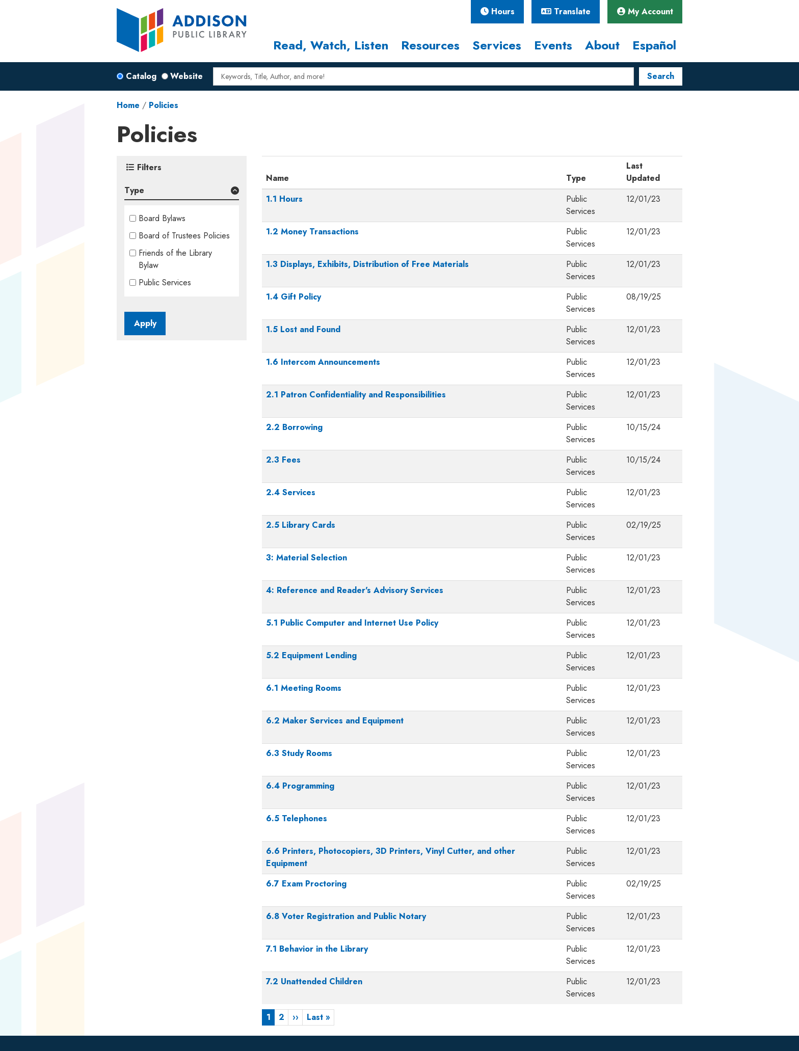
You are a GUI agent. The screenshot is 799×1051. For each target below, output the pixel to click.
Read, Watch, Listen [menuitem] (330, 45)
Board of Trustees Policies (184, 235)
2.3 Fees (283, 460)
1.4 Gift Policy (293, 297)
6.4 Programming (300, 786)
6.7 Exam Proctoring (306, 884)
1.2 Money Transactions (312, 231)
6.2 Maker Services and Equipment (335, 720)
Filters (144, 167)
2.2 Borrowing (294, 427)
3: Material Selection (306, 557)
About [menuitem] (602, 45)
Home (128, 105)
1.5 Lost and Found (303, 329)
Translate (566, 11)
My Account (645, 11)
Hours (498, 11)
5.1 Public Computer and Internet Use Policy (352, 623)
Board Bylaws (162, 218)
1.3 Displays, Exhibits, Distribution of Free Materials (367, 264)
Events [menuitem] (553, 45)
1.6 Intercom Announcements (323, 362)
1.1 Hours (284, 199)
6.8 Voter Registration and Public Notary (346, 916)
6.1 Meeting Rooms (303, 688)
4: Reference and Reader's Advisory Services (354, 590)
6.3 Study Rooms (299, 753)
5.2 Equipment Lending (311, 655)
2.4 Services (290, 492)
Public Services (165, 282)
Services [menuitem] (496, 45)
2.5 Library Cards (300, 525)
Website (186, 76)
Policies (163, 105)
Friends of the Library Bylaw (175, 259)
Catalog (141, 76)
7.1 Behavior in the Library (317, 949)
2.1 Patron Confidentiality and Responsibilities (356, 394)
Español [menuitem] (654, 45)
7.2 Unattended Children (314, 981)
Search (660, 76)
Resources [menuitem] (430, 45)
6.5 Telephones (296, 818)
